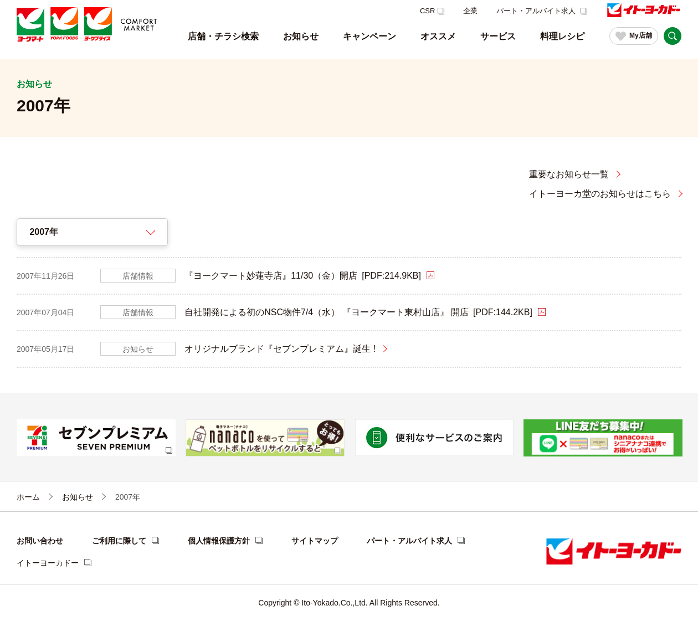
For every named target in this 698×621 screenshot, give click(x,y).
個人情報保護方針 (219, 540)
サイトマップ (314, 540)
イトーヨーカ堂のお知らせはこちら (600, 193)
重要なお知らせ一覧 (569, 174)
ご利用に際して (119, 540)
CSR (427, 11)
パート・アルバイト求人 (537, 11)
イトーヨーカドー (48, 562)
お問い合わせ (40, 540)
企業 (470, 11)
